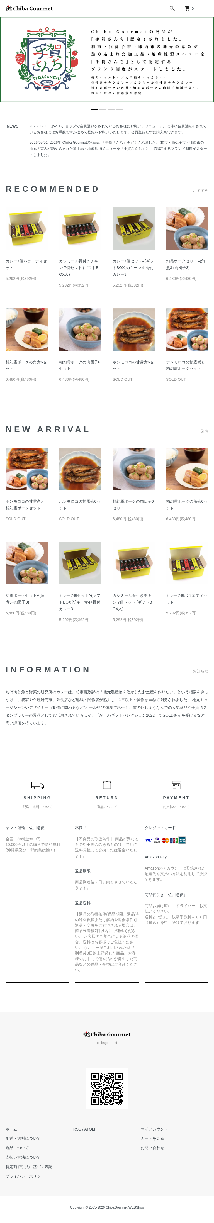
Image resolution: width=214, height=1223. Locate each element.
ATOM (89, 1129)
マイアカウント (154, 1129)
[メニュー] (205, 8)
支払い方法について (23, 1157)
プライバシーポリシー (25, 1176)
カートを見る (152, 1138)
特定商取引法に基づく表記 (29, 1167)
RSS (77, 1129)
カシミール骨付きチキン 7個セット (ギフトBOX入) (79, 268)
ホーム (11, 1129)
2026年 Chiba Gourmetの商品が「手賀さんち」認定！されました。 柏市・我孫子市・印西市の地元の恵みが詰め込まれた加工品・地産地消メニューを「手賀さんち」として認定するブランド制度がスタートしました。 (118, 148)
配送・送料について (23, 1138)
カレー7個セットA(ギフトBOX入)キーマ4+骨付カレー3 (133, 268)
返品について (17, 1148)
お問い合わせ (152, 1148)
